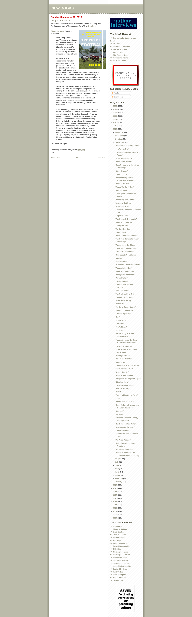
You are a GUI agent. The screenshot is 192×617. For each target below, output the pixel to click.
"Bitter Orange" (121, 171)
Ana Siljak (117, 540)
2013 (115, 498)
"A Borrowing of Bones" (125, 333)
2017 (115, 485)
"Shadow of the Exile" (124, 222)
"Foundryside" (121, 232)
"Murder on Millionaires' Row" (127, 265)
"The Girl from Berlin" (124, 346)
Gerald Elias (118, 526)
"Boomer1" (119, 411)
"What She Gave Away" (124, 402)
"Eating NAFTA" (121, 226)
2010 (115, 508)
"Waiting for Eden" (122, 356)
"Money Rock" (121, 320)
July (117, 462)
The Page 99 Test (120, 49)
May (117, 469)
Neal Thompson (120, 575)
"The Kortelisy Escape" (124, 385)
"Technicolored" (121, 261)
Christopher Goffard (121, 555)
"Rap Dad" (119, 304)
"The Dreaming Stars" (124, 369)
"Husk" (118, 392)
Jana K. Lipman (119, 535)
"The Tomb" (120, 323)
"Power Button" (121, 278)
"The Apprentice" (122, 281)
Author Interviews (120, 58)
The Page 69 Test (120, 55)
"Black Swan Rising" (123, 300)
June (117, 465)
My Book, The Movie (121, 46)
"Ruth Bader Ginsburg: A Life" (127, 146)
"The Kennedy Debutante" (126, 219)
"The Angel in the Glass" (125, 245)
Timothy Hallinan (120, 529)
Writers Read (118, 52)
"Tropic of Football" (61, 20)
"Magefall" (119, 414)
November (119, 136)
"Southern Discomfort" (124, 252)
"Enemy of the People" (124, 310)
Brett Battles (118, 532)
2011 (115, 505)
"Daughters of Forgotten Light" (128, 379)
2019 (115, 126)
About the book (57, 31)
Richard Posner (119, 577)
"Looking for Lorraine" (124, 297)
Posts (115, 93)
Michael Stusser (120, 558)
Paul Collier (118, 572)
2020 (115, 122)
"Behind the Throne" (123, 162)
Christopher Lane (120, 552)
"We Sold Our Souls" (123, 229)
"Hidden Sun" (120, 362)
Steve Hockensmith (121, 546)
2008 (115, 515)
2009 (115, 511)
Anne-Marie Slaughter (122, 566)
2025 (115, 106)
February (119, 478)
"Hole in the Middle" (123, 359)
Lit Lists (116, 44)
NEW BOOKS (62, 8)
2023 (115, 113)
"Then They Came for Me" (125, 248)
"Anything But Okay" (123, 203)
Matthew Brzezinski (121, 563)
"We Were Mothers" (123, 440)
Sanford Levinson (120, 569)
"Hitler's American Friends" (126, 236)
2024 (115, 109)
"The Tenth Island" (122, 337)
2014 (115, 495)
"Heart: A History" (122, 389)
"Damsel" (119, 258)
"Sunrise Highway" (123, 314)
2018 (115, 129)
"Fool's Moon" (121, 327)
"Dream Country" (122, 372)
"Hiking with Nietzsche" (125, 275)
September (120, 142)
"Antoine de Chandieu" (124, 375)
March (118, 475)
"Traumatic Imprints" (123, 268)
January (118, 482)
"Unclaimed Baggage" (124, 449)
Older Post (101, 158)
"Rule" (117, 317)
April (117, 472)
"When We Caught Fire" (125, 271)
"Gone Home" (120, 330)
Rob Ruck (92, 26)
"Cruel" (118, 398)
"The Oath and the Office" (125, 294)
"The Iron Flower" (122, 430)
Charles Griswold (120, 560)
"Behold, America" (122, 190)
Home (78, 158)
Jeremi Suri (118, 580)
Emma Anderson (120, 543)
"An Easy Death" (122, 291)
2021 (115, 119)
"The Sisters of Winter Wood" (127, 366)
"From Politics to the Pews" (126, 395)
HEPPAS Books (119, 61)
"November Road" (122, 206)
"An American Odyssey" (125, 427)
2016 (115, 488)
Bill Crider (117, 549)
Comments (117, 97)
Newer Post (56, 158)
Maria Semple (119, 538)
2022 (115, 116)
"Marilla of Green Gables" (125, 307)
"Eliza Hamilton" (122, 382)
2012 (115, 501)
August (118, 459)
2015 (115, 492)
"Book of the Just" (122, 184)
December (119, 132)
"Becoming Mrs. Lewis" (125, 200)
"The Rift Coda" (121, 174)
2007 (115, 518)
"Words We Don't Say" (124, 187)
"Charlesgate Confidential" (126, 255)
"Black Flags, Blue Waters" (126, 424)
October (118, 139)
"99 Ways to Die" (122, 149)
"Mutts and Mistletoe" (124, 158)
